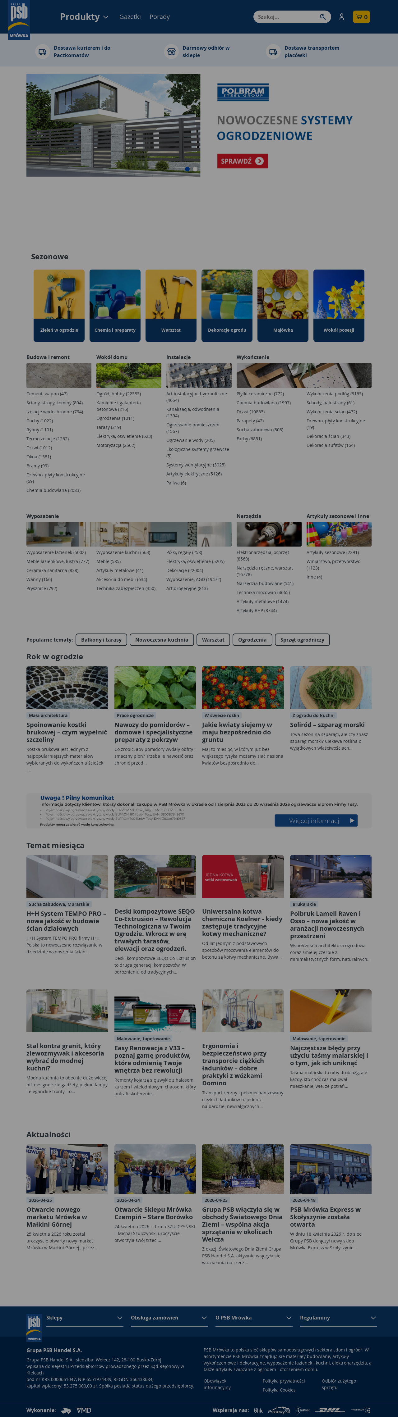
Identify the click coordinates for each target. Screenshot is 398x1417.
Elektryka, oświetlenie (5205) (195, 561)
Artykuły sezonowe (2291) (333, 552)
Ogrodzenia (252, 639)
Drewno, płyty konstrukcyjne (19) (336, 424)
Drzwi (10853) (251, 412)
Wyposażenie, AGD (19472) (193, 579)
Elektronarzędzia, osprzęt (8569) (263, 555)
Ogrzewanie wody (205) (190, 440)
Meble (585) (108, 561)
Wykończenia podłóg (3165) (335, 394)
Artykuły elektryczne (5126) (194, 474)
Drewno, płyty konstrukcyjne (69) (55, 478)
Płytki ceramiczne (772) (260, 394)
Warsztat (213, 639)
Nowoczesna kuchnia (161, 639)
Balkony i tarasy (101, 639)
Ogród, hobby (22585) (118, 394)
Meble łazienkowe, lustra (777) (57, 561)
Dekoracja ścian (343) (328, 436)
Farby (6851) (249, 439)
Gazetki (130, 16)
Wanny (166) (39, 579)
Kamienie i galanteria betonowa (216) (118, 406)
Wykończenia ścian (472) (332, 412)
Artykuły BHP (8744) (257, 610)
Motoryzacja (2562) (115, 445)
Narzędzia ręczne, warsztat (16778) (265, 571)
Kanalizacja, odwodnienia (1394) (192, 412)
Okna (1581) (38, 457)
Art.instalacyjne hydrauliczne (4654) (196, 397)
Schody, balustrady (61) (330, 403)
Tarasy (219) (108, 427)
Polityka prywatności (284, 1381)
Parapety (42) (250, 421)
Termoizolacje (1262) (47, 439)
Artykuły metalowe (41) (119, 570)
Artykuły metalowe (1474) (263, 601)
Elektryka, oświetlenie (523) (124, 436)
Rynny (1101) (39, 430)
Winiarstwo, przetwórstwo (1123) (333, 564)
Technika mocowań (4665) (263, 592)
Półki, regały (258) (184, 552)
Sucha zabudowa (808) (260, 430)
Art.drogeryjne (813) (187, 588)
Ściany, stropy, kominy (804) (54, 403)
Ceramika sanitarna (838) (52, 570)
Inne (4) (314, 577)
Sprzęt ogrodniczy (302, 639)
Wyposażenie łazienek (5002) (56, 552)
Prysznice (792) (41, 588)
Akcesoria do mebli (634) (121, 579)
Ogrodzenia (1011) (115, 418)
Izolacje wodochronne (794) (54, 412)
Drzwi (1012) (39, 448)
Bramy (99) (37, 466)
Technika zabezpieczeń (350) (125, 588)
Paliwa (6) (176, 483)
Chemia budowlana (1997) (264, 403)
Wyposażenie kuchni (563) (123, 552)
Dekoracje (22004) (184, 570)
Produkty (84, 17)
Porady (160, 16)
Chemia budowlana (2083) (53, 490)
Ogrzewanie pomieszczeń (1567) (193, 428)
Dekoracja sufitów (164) (331, 445)
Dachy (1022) (39, 421)
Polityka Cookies (279, 1390)
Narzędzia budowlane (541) (265, 583)
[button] (341, 16)
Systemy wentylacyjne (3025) (195, 465)
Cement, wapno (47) (46, 394)
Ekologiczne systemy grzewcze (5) (197, 452)
